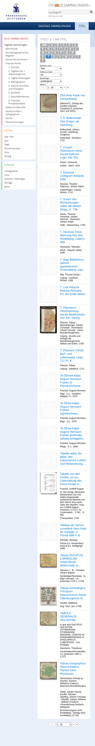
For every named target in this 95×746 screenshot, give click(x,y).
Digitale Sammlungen (54, 26)
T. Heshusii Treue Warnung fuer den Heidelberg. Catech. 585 (72, 237)
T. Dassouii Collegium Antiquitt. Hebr (72, 176)
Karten (9, 118)
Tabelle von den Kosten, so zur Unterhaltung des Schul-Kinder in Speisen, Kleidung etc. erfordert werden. (71, 479)
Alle (44, 44)
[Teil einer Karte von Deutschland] (72, 97)
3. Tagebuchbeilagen (19, 78)
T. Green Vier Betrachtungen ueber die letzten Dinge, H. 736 (70, 204)
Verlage (8, 182)
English (86, 5)
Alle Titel (9, 136)
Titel (6, 144)
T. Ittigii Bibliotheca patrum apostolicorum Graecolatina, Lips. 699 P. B (72, 265)
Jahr (6, 140)
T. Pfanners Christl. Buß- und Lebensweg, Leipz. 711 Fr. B (72, 355)
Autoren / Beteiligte (14, 178)
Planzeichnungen (15, 121)
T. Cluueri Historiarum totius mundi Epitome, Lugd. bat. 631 (71, 152)
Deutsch (71, 5)
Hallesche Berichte (15, 107)
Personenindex (12, 148)
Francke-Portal (13, 63)
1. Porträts (13, 67)
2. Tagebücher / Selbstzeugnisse (16, 73)
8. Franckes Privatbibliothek (16, 102)
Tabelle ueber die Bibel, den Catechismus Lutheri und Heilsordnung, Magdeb (73, 458)
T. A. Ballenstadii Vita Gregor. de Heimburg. (70, 121)
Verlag (7, 156)
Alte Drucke (12, 48)
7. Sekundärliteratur (19, 96)
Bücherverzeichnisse (17, 59)
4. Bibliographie (16, 81)
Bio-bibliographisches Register (17, 54)
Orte (6, 152)
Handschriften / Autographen (14, 113)
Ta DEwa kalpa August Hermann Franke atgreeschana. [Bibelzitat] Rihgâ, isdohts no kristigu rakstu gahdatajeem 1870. (72, 408)
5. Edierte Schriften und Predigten (18, 87)
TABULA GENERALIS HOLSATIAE (68, 617)
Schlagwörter (11, 171)
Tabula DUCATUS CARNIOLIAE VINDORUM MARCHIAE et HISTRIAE (71, 560)
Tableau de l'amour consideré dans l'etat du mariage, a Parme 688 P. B (73, 530)
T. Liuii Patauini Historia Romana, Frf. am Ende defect (72, 291)
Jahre (7, 186)
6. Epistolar (14, 92)
